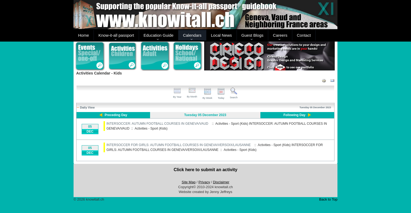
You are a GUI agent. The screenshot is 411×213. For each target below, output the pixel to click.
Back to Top (328, 199)
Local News (221, 35)
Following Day (294, 115)
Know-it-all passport (116, 35)
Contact (304, 35)
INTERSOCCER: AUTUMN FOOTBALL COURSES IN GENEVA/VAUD (157, 124)
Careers (280, 35)
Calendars (192, 35)
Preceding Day (116, 115)
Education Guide (159, 35)
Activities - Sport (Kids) (151, 128)
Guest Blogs (252, 35)
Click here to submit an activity (205, 169)
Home (83, 35)
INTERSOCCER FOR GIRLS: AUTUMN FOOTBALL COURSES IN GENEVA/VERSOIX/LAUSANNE (179, 145)
